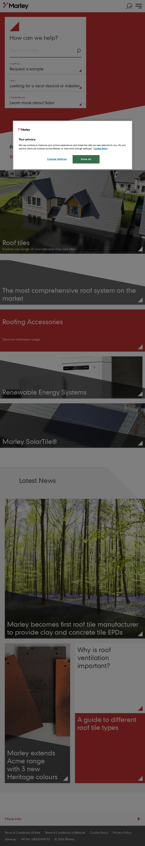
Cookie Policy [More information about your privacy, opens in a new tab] (101, 148)
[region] (72, 145)
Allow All (86, 159)
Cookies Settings (56, 159)
